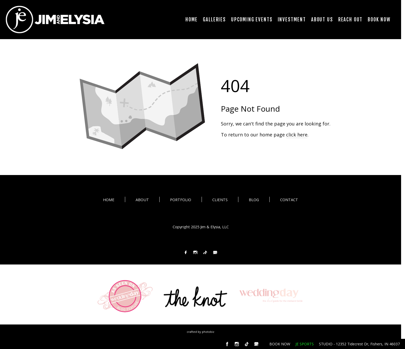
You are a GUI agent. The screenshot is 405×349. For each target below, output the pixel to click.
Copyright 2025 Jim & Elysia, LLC (201, 227)
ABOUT (142, 200)
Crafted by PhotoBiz (200, 332)
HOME (108, 200)
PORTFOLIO (180, 200)
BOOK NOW (279, 343)
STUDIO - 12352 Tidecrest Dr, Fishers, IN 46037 (359, 343)
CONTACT (289, 200)
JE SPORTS (304, 343)
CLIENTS (220, 200)
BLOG (254, 200)
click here (296, 134)
